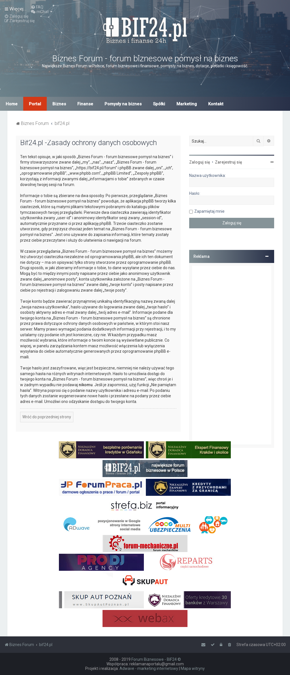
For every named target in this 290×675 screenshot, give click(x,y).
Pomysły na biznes (123, 103)
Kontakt (215, 103)
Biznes (59, 103)
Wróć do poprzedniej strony (46, 417)
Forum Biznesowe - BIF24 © (156, 659)
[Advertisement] (231, 355)
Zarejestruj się (228, 162)
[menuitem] (37, 7)
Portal (35, 103)
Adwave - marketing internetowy (149, 668)
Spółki (159, 103)
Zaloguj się (199, 162)
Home (12, 103)
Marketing (186, 103)
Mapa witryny (193, 668)
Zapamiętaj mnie (209, 211)
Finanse (85, 103)
